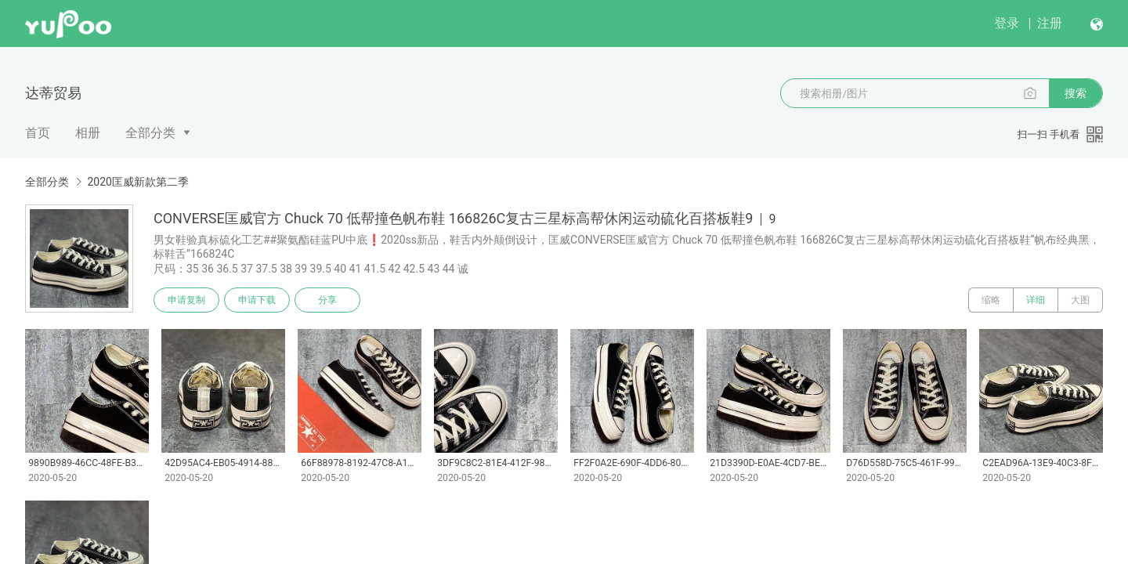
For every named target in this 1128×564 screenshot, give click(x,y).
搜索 (1075, 93)
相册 (87, 132)
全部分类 (150, 132)
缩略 (991, 300)
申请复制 (186, 300)
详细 (1035, 300)
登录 (1006, 23)
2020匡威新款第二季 (137, 181)
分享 (327, 300)
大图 (1080, 300)
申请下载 (257, 300)
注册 (1049, 23)
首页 (37, 132)
